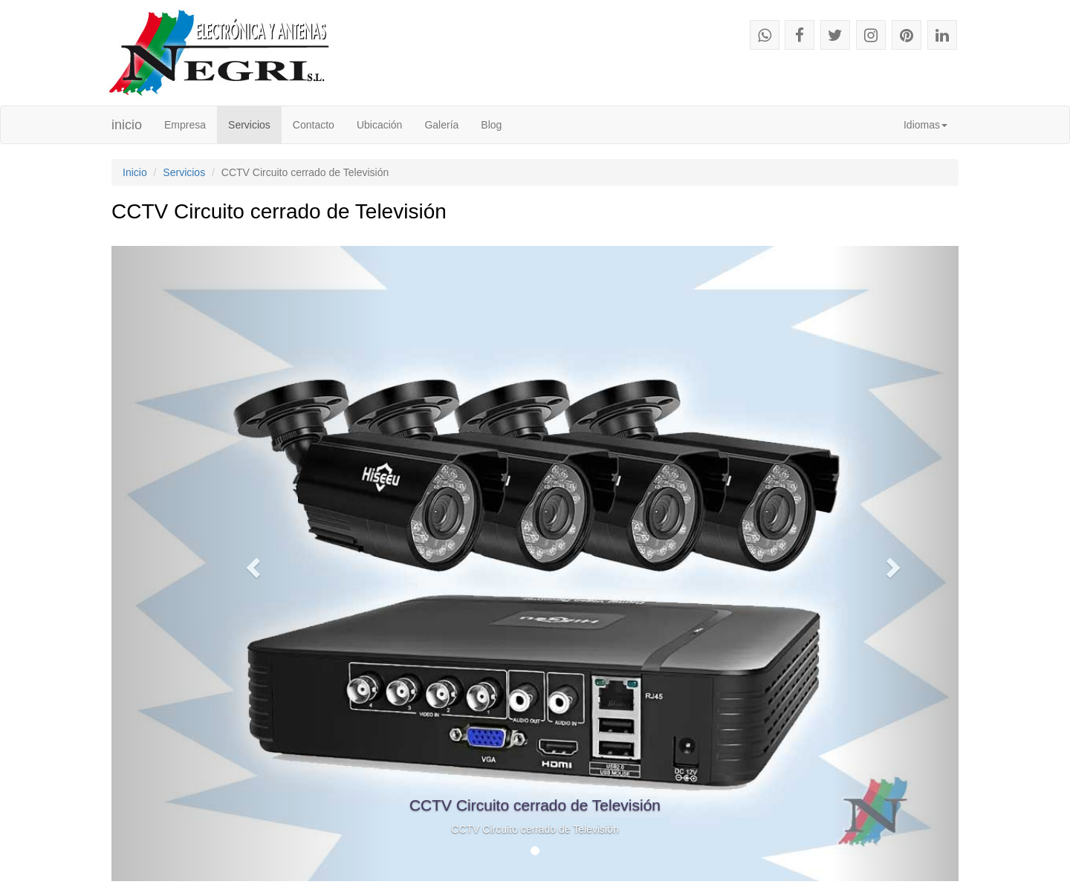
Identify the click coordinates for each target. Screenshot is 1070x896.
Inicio (135, 172)
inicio (126, 124)
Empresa (190, 124)
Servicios (249, 125)
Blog (491, 125)
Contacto (313, 125)
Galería (441, 125)
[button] (251, 563)
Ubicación (379, 125)
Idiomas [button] (925, 125)
